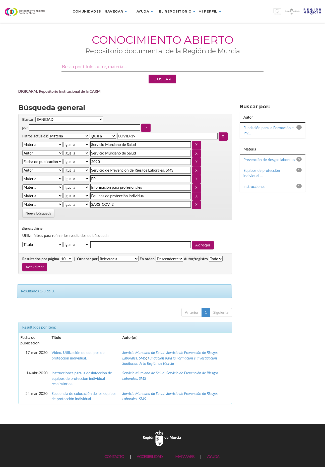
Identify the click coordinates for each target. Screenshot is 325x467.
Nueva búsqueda (38, 213)
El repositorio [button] (177, 11)
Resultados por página (40, 258)
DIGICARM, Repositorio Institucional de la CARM (59, 91)
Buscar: (28, 119)
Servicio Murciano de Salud (143, 352)
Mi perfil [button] (210, 11)
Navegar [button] (116, 11)
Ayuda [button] (145, 11)
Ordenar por (87, 258)
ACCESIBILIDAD (150, 456)
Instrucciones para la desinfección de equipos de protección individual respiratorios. (81, 378)
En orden (147, 258)
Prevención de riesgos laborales (269, 159)
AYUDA (213, 456)
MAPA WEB (184, 456)
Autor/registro (196, 258)
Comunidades (87, 11)
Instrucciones (254, 186)
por (25, 127)
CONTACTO (114, 456)
